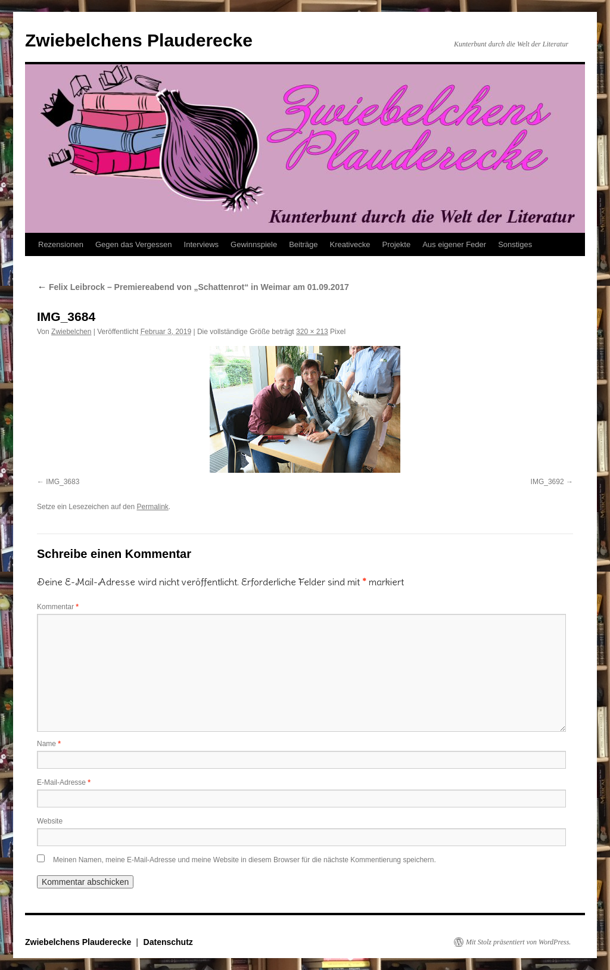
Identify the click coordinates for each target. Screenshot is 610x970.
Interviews (201, 244)
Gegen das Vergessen (133, 244)
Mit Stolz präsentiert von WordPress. (518, 942)
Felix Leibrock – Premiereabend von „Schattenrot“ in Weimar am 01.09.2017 (193, 287)
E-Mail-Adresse (64, 782)
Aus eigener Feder (454, 244)
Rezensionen (60, 244)
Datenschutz (168, 942)
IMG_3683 (62, 482)
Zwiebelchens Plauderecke (139, 40)
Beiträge (303, 244)
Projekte (396, 244)
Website (50, 821)
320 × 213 (312, 332)
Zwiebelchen (71, 332)
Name (49, 744)
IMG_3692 (547, 482)
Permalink (152, 507)
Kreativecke (350, 244)
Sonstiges (515, 244)
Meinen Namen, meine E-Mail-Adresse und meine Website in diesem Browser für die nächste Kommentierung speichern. (244, 860)
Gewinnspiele (254, 244)
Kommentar (58, 607)
